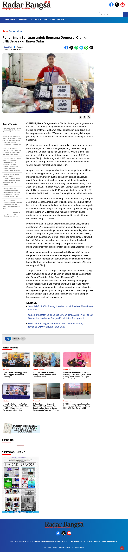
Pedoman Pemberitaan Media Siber (102, 541)
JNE (23, 339)
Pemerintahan (25, 20)
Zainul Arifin (8, 47)
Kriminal (61, 20)
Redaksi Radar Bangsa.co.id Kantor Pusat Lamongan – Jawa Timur (38, 541)
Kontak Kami (49, 20)
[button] (80, 117)
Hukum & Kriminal (9, 20)
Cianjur (16, 339)
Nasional (38, 20)
